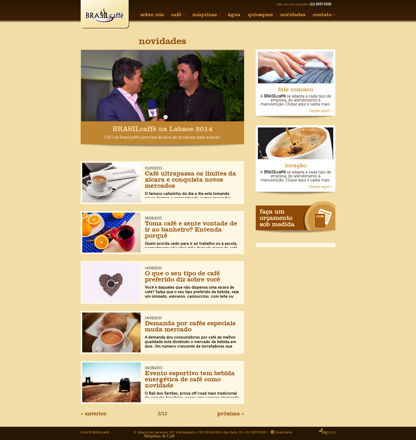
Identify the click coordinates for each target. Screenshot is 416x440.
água (234, 14)
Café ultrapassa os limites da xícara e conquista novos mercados (190, 179)
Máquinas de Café (159, 436)
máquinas (206, 14)
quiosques (260, 14)
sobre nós (152, 14)
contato (324, 14)
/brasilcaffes (281, 432)
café (178, 14)
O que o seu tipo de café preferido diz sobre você (182, 276)
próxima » (230, 413)
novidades (292, 14)
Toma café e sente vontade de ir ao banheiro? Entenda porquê (191, 229)
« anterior (94, 413)
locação (295, 165)
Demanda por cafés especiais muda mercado (190, 326)
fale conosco (295, 89)
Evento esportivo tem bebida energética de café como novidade (190, 379)
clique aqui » (320, 110)
